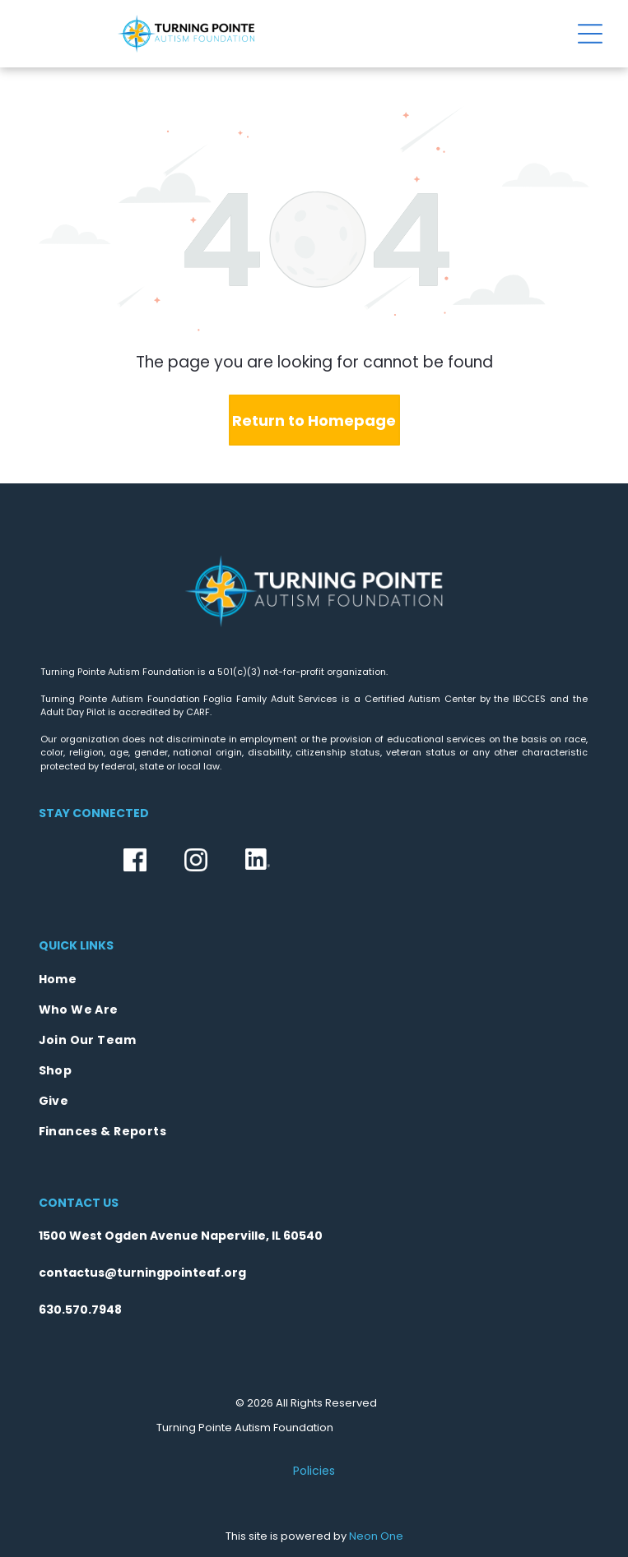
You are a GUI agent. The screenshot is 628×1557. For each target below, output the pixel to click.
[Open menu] (590, 33)
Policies (314, 1470)
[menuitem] (314, 979)
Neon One (376, 1536)
